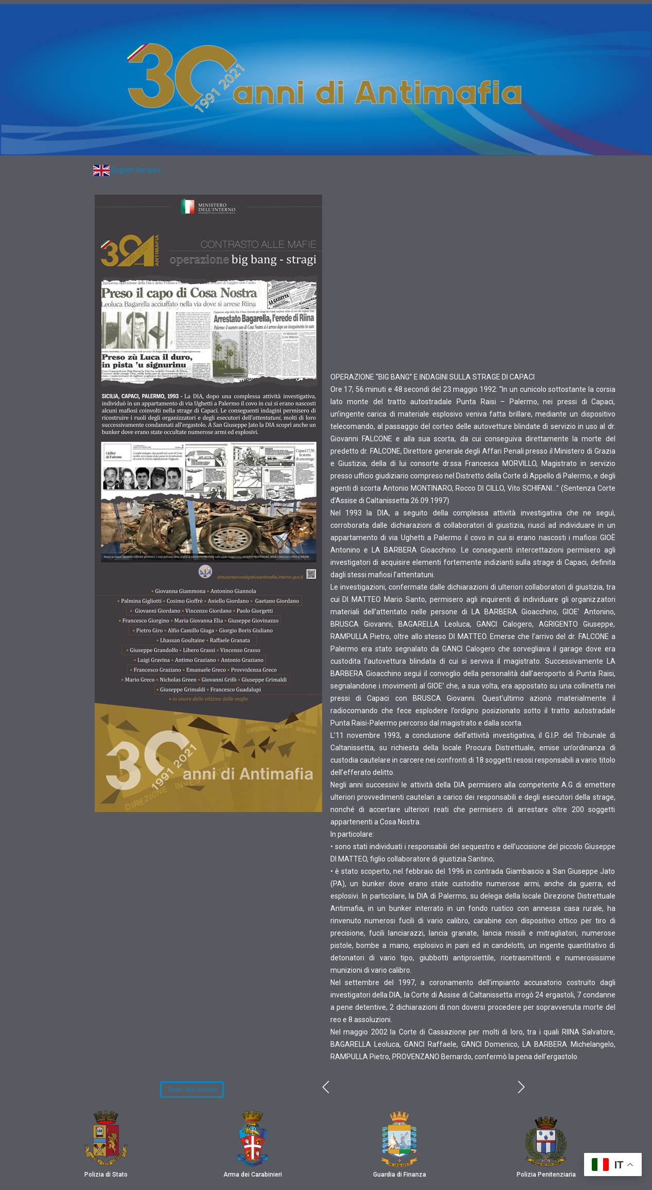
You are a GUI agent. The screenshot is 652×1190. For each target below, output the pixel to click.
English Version (136, 170)
